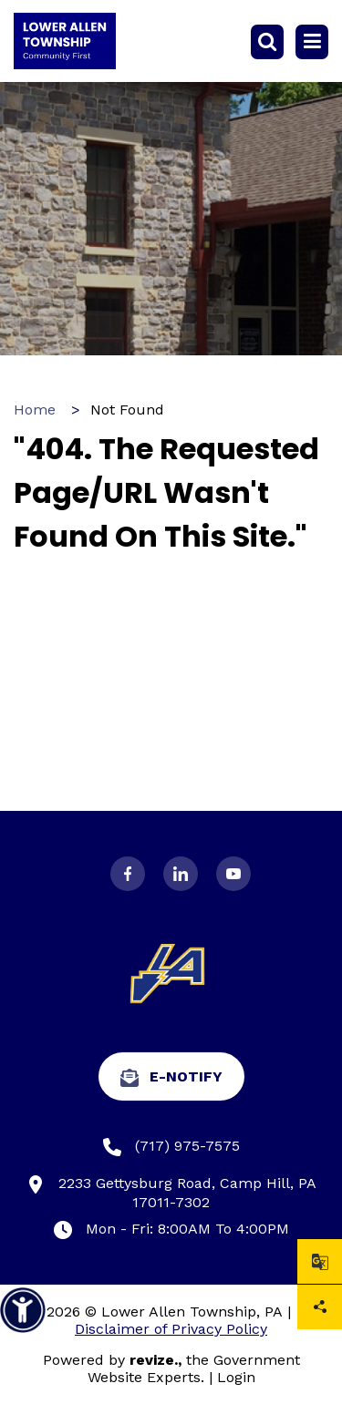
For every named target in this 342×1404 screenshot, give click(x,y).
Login (236, 1377)
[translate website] (319, 1261)
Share (320, 1307)
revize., (155, 1359)
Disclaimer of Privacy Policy (171, 1328)
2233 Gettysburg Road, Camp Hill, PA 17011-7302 (171, 1192)
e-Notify (171, 1077)
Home (35, 409)
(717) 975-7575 (171, 1146)
